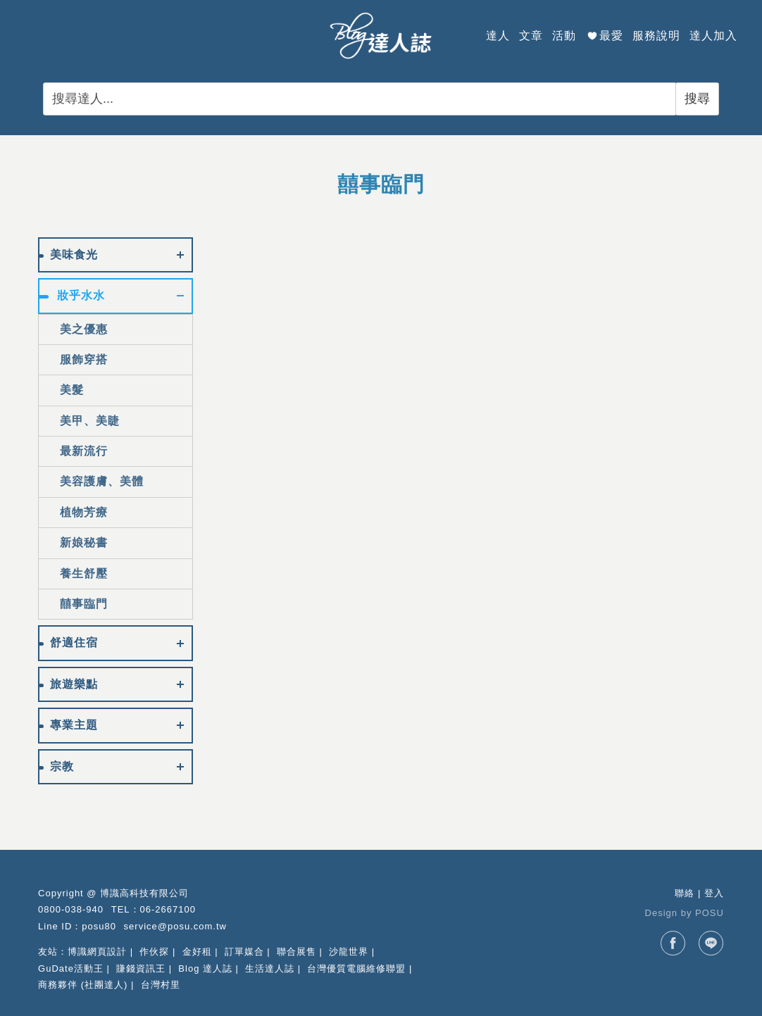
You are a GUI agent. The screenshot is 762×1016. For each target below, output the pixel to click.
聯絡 (684, 893)
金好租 (197, 951)
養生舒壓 (84, 573)
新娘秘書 (84, 542)
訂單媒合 (244, 951)
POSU (709, 913)
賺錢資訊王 (140, 968)
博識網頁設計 (97, 951)
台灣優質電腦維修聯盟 (356, 968)
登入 (714, 893)
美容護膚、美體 (102, 481)
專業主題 (74, 725)
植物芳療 (84, 512)
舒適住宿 (74, 642)
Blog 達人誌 (205, 968)
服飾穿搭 (84, 359)
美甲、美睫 (90, 421)
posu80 (99, 926)
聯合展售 (296, 951)
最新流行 (84, 451)
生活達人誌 (269, 968)
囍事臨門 (84, 604)
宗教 (62, 766)
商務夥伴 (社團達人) (82, 984)
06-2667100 (168, 909)
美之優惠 (84, 329)
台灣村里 (160, 984)
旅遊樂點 (74, 684)
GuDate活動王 (71, 968)
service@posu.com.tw (175, 926)
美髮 (72, 390)
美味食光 (74, 255)
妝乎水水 (81, 295)
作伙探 (154, 951)
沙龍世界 (348, 951)
